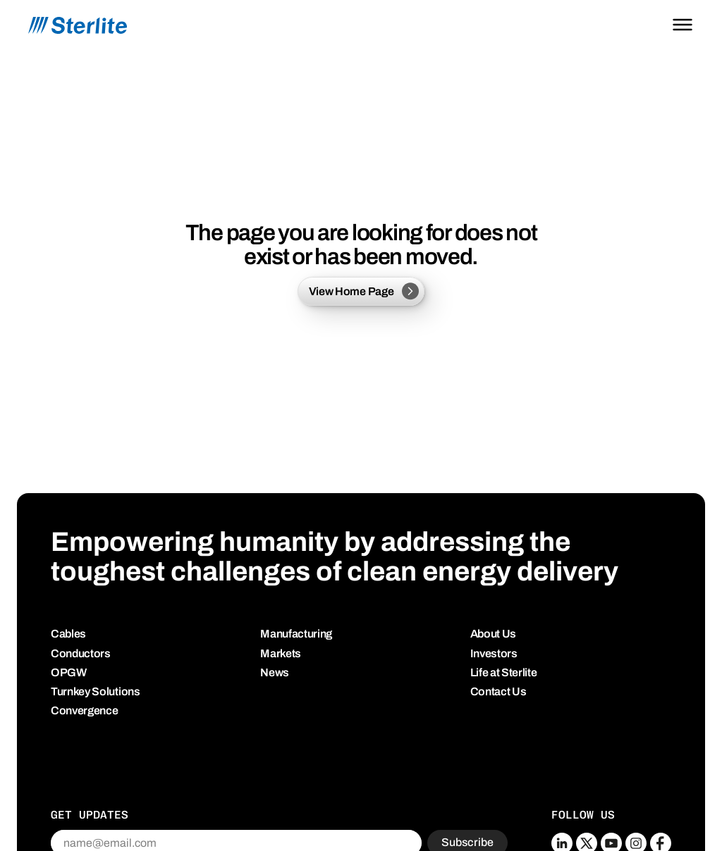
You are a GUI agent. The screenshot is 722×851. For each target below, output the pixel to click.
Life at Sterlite (503, 672)
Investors (494, 653)
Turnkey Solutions (95, 691)
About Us (493, 634)
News (274, 672)
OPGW (69, 672)
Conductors (81, 653)
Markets (280, 653)
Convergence (84, 710)
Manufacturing (296, 634)
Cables (68, 634)
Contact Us (498, 691)
